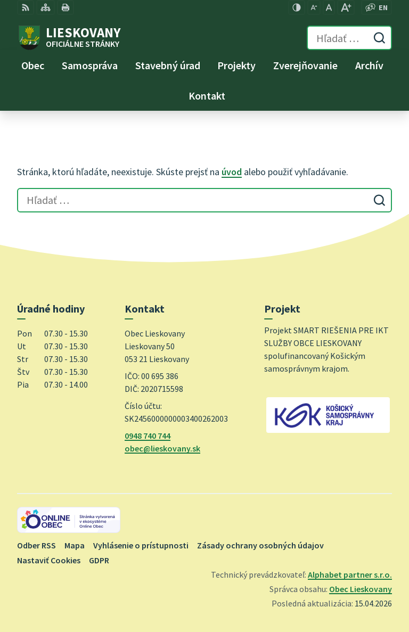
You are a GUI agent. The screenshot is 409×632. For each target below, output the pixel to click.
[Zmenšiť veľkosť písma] (314, 7)
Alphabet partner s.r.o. (350, 574)
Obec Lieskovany (360, 589)
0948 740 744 (147, 435)
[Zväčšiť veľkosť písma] (346, 7)
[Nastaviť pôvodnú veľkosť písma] (329, 7)
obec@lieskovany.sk (162, 448)
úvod (232, 172)
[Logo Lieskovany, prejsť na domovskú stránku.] (68, 38)
